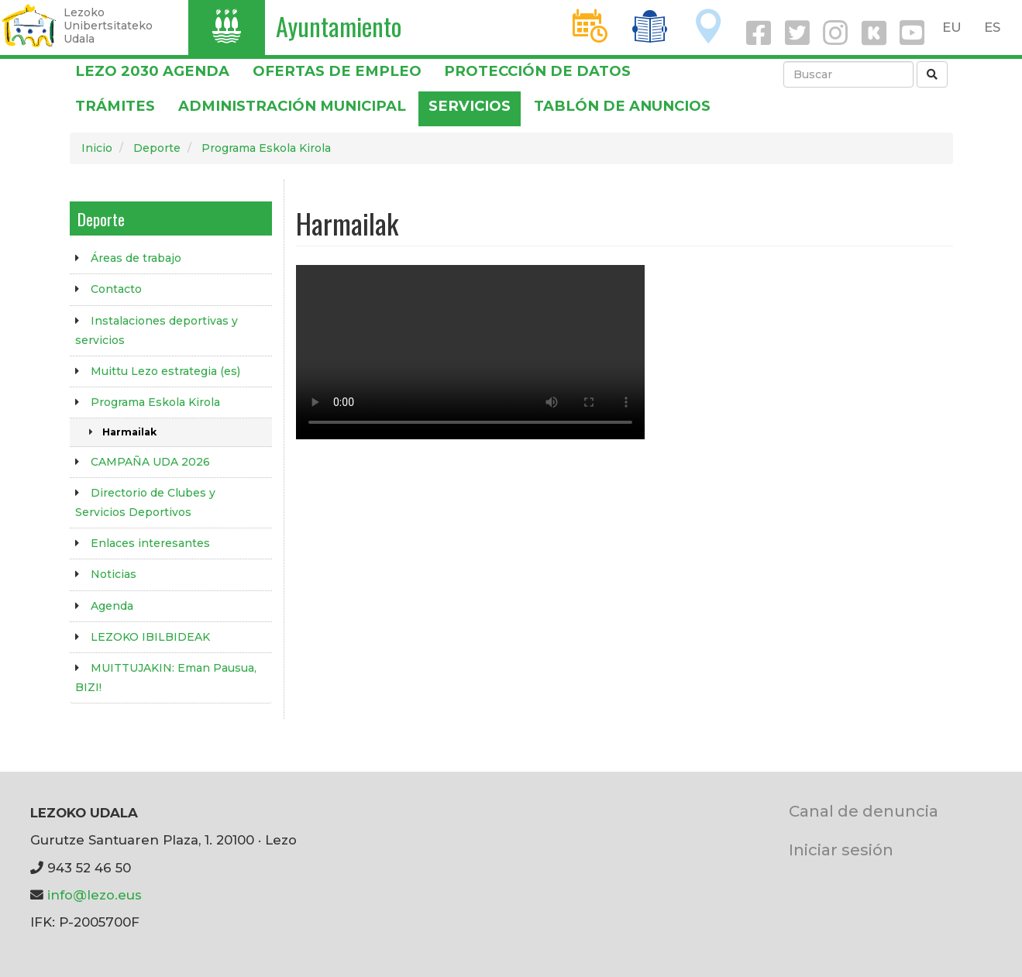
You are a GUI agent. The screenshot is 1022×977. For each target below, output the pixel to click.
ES (992, 27)
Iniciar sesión (841, 849)
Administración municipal (292, 106)
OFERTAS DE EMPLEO (337, 71)
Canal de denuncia (863, 810)
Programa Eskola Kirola (266, 148)
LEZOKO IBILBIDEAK (150, 637)
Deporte (157, 148)
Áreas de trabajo (136, 258)
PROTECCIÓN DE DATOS (537, 71)
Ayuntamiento (338, 26)
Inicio (96, 148)
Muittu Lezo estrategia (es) (165, 371)
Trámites (115, 106)
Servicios (469, 106)
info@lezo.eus (94, 895)
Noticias (113, 574)
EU (952, 27)
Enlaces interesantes (150, 543)
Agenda (112, 606)
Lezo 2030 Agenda (152, 71)
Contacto (116, 289)
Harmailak (129, 432)
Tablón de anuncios (622, 106)
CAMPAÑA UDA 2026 (150, 462)
